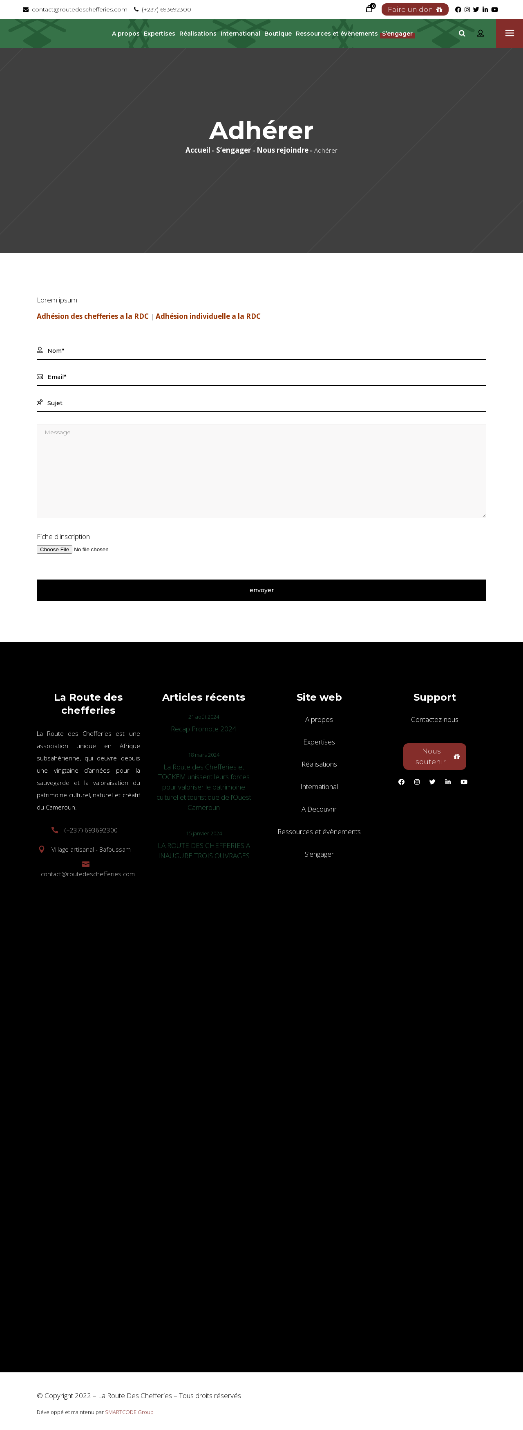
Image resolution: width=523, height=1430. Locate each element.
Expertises (319, 742)
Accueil (198, 150)
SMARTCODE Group (129, 1412)
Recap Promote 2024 (204, 728)
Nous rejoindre (282, 150)
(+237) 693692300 (162, 9)
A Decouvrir (319, 809)
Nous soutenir (438, 756)
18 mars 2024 (203, 754)
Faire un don (415, 9)
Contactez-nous (434, 719)
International (319, 786)
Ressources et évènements (319, 831)
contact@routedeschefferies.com (75, 9)
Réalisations (319, 764)
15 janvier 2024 (204, 833)
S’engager (233, 150)
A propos (319, 719)
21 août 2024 (203, 716)
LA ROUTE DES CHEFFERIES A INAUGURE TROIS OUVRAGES (204, 850)
